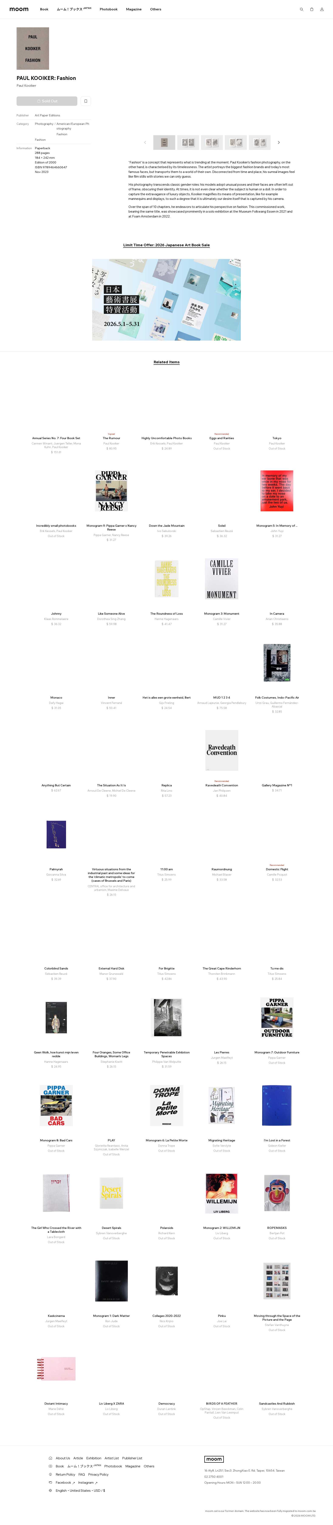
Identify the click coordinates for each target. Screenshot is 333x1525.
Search (301, 9)
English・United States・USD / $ (80, 1491)
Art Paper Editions (47, 115)
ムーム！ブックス (74, 9)
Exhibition (93, 1458)
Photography (44, 124)
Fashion (61, 134)
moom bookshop (19, 9)
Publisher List (132, 1458)
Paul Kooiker (26, 85)
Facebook (65, 1482)
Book (44, 9)
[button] (278, 142)
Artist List (112, 1458)
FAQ (82, 1474)
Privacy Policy (98, 1474)
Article (78, 1458)
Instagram (87, 1482)
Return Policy (65, 1474)
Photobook (109, 9)
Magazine (134, 9)
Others (155, 9)
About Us (63, 1458)
